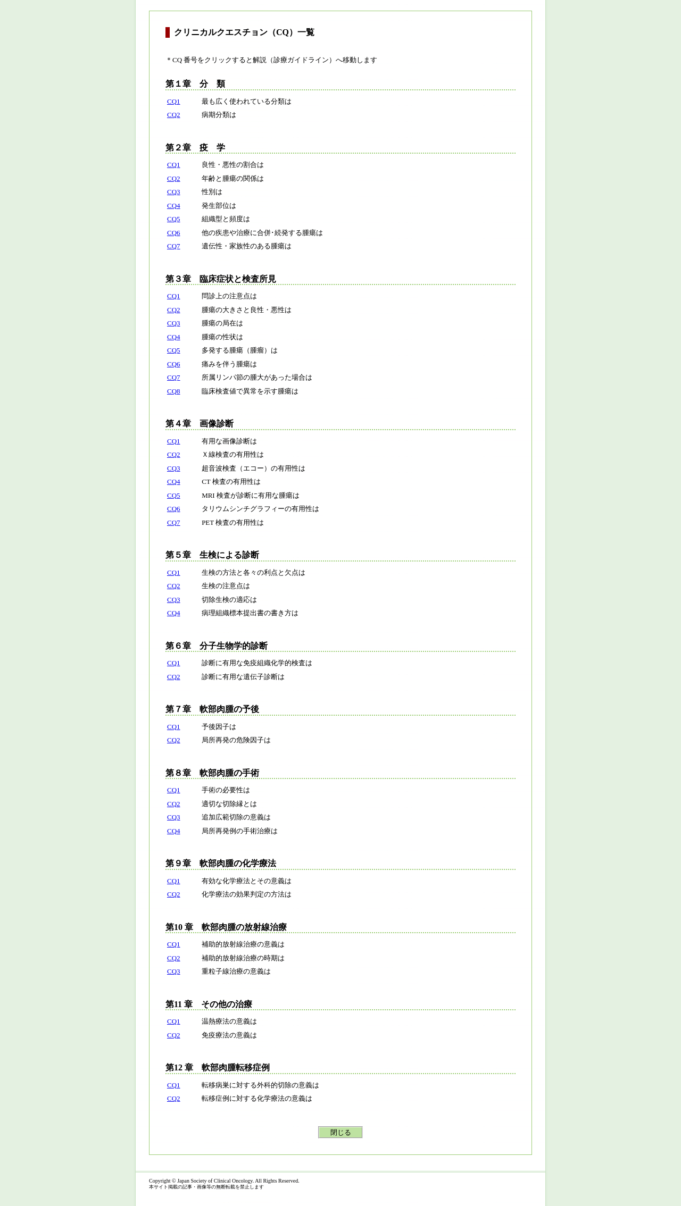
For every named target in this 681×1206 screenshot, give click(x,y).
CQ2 (173, 115)
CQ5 (173, 219)
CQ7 (173, 246)
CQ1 (173, 101)
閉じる (340, 1132)
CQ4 (173, 206)
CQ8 (173, 391)
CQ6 (173, 233)
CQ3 (173, 192)
